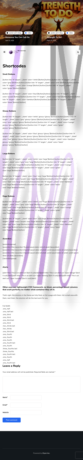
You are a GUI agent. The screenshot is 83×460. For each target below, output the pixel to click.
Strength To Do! (54, 37)
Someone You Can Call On (17, 37)
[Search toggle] (78, 52)
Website (6, 412)
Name (5, 397)
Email (5, 405)
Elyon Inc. (46, 453)
